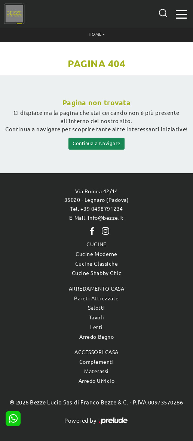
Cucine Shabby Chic (96, 273)
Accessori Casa (96, 352)
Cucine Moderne (96, 254)
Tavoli (96, 317)
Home (95, 34)
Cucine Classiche (96, 264)
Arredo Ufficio (96, 381)
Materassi (96, 371)
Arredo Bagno (96, 337)
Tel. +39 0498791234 (96, 209)
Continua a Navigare (96, 143)
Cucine (96, 244)
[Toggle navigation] (181, 13)
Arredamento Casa (96, 289)
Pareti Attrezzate (96, 298)
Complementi (96, 362)
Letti (96, 327)
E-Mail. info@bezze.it (96, 218)
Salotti (96, 308)
